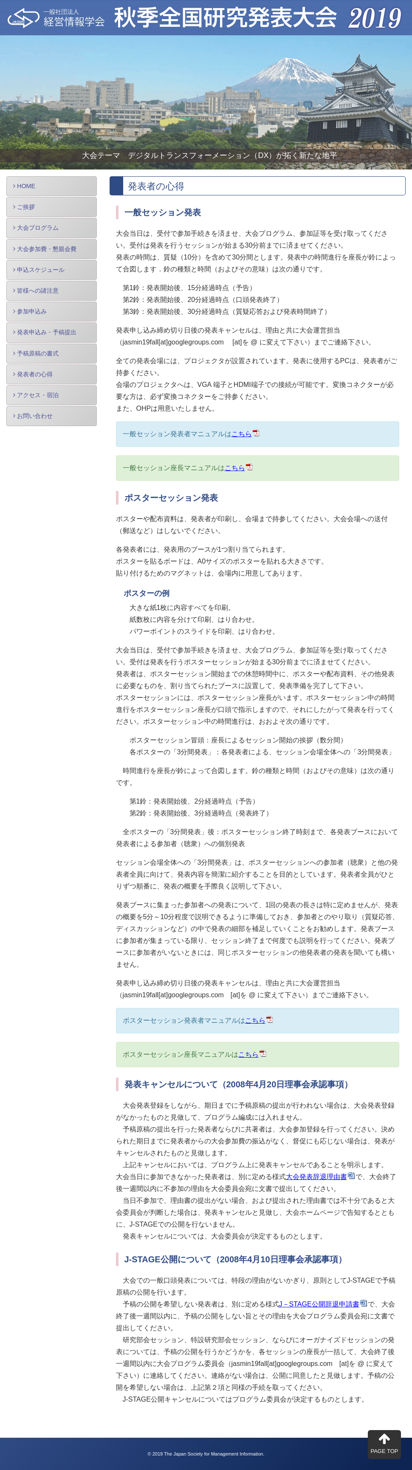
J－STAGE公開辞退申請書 (319, 1304)
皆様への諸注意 (36, 290)
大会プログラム (36, 227)
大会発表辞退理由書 (316, 1176)
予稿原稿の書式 (36, 353)
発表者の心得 (33, 374)
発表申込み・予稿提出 (44, 332)
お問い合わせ (33, 415)
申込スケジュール (39, 269)
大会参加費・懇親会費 (44, 248)
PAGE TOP (384, 1443)
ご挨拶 (24, 206)
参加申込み (30, 311)
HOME (24, 186)
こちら (241, 433)
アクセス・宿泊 (36, 395)
